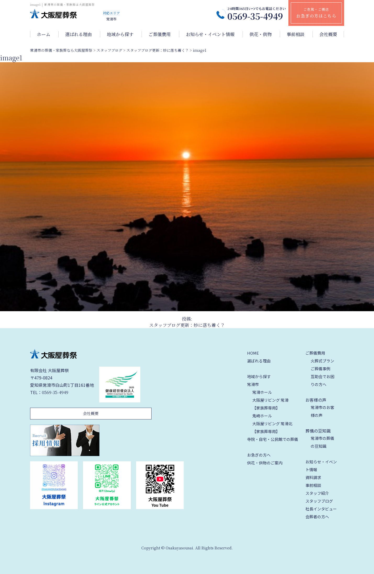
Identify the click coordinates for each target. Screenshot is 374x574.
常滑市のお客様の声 (322, 411)
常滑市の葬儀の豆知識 (322, 442)
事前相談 (295, 34)
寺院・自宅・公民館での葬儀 (272, 439)
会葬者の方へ (317, 516)
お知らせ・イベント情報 (210, 34)
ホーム (43, 34)
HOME (253, 353)
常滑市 (253, 384)
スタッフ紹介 (317, 493)
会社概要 (328, 34)
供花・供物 (260, 34)
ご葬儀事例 (320, 368)
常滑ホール (262, 392)
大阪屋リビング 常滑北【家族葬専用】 (272, 427)
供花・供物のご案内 (264, 462)
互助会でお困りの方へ (322, 380)
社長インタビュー (321, 509)
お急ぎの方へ (259, 455)
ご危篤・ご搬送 (316, 13)
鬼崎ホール (262, 415)
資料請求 (313, 477)
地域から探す (120, 34)
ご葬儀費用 (159, 34)
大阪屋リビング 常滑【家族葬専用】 (270, 404)
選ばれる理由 (78, 34)
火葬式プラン (322, 360)
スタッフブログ (319, 501)
